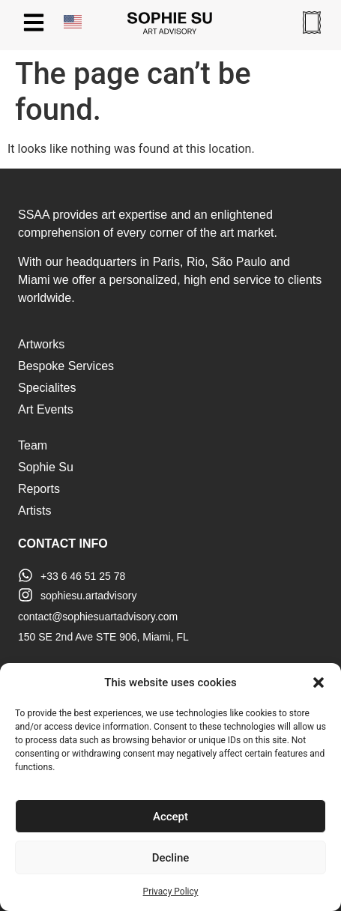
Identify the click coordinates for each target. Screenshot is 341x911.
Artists (34, 510)
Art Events (45, 409)
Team (32, 445)
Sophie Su (45, 467)
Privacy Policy (171, 891)
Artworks (41, 344)
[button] (318, 682)
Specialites (47, 387)
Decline (171, 858)
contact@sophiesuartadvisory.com (98, 617)
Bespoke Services (66, 366)
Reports (39, 488)
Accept (170, 816)
